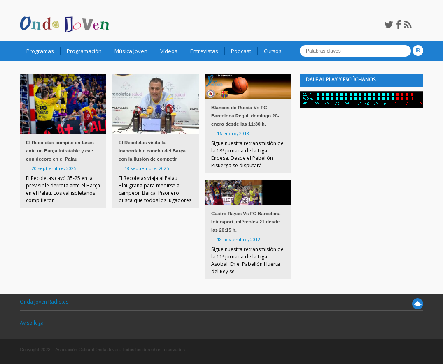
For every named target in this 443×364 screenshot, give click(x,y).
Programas (40, 51)
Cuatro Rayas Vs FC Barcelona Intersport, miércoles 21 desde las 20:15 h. (246, 222)
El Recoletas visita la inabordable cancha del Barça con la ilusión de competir (152, 150)
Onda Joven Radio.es (44, 301)
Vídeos (168, 51)
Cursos (273, 51)
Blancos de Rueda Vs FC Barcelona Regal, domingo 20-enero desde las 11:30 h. (245, 116)
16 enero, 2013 (233, 133)
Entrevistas (204, 51)
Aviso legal (32, 322)
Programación (84, 51)
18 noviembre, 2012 (238, 239)
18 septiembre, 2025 (146, 168)
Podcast (241, 51)
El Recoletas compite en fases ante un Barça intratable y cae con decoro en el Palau (60, 150)
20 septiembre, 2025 (54, 168)
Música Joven (130, 51)
